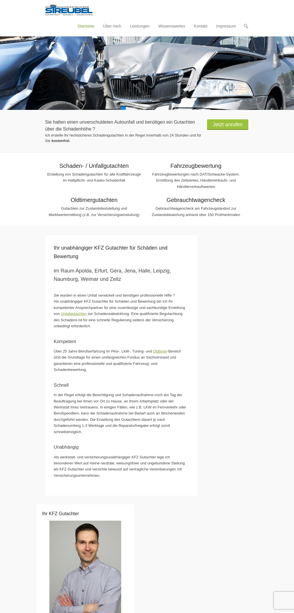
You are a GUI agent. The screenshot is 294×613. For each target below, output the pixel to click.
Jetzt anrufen (228, 124)
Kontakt (200, 26)
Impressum (226, 26)
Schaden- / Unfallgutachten (94, 166)
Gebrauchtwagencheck (196, 200)
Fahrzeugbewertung (195, 166)
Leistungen (140, 26)
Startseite (86, 26)
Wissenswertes (171, 26)
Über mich (112, 26)
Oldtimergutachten (94, 200)
